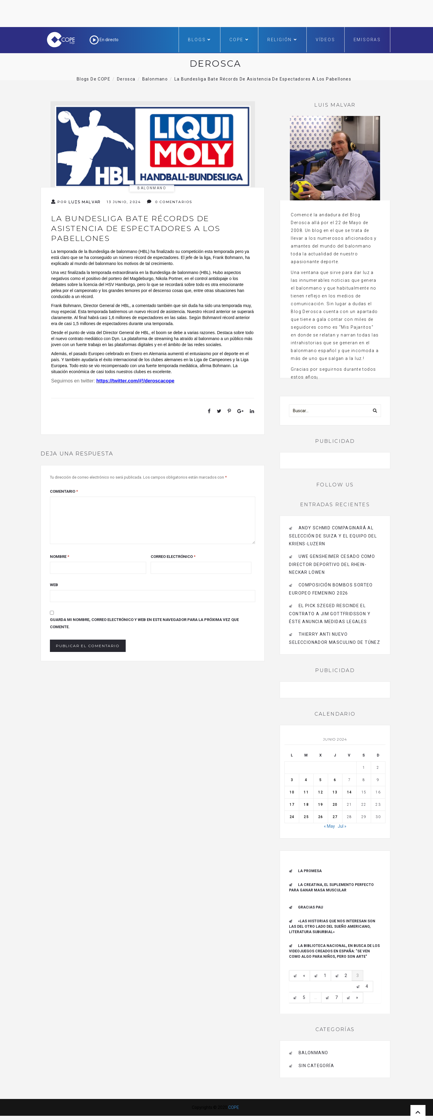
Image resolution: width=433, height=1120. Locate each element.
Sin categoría (316, 1065)
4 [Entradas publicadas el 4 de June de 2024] (306, 780)
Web (54, 585)
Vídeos (325, 39)
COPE (239, 39)
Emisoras (367, 39)
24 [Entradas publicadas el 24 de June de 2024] (292, 817)
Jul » (342, 826)
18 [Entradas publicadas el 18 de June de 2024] (306, 804)
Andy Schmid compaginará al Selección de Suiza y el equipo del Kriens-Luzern (333, 535)
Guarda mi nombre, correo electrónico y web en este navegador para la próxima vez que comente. (144, 623)
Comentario (64, 491)
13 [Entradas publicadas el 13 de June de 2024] (335, 792)
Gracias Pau (310, 907)
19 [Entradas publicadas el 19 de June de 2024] (320, 804)
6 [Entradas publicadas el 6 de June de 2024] (335, 780)
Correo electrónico (173, 556)
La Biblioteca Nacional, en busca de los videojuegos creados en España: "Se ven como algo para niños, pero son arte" (334, 951)
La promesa (310, 871)
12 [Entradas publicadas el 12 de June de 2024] (320, 792)
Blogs (199, 39)
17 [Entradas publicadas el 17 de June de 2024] (292, 804)
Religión (282, 39)
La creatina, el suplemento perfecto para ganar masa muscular (331, 887)
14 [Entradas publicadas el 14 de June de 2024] (349, 792)
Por (76, 201)
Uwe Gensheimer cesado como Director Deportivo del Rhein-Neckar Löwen (332, 564)
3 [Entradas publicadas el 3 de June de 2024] (292, 780)
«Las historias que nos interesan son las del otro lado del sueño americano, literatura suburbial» (332, 926)
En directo (104, 39)
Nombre (59, 556)
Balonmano (151, 188)
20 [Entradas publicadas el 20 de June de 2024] (335, 804)
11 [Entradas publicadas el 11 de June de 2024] (306, 792)
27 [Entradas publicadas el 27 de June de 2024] (335, 817)
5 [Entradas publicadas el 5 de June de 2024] (320, 780)
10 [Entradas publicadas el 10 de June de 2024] (292, 792)
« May (329, 826)
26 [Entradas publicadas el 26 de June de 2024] (320, 817)
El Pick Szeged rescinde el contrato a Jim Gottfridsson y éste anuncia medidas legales (329, 613)
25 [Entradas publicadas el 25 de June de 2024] (306, 817)
